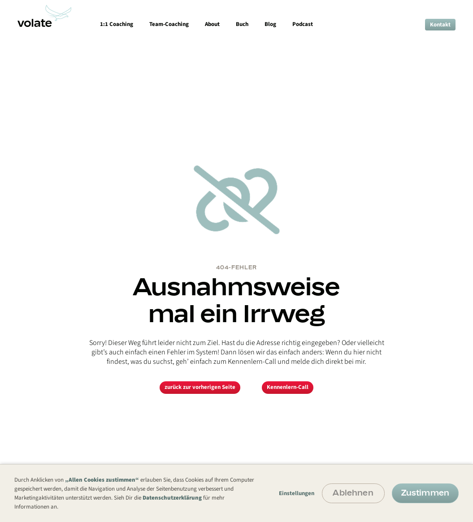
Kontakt (440, 25)
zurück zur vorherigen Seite (200, 387)
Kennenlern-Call (287, 387)
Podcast (302, 24)
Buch (242, 24)
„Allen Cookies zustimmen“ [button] (102, 480)
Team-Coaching (169, 24)
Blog (270, 24)
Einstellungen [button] (296, 493)
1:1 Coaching (116, 24)
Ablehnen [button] (353, 492)
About (212, 24)
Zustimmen (425, 492)
